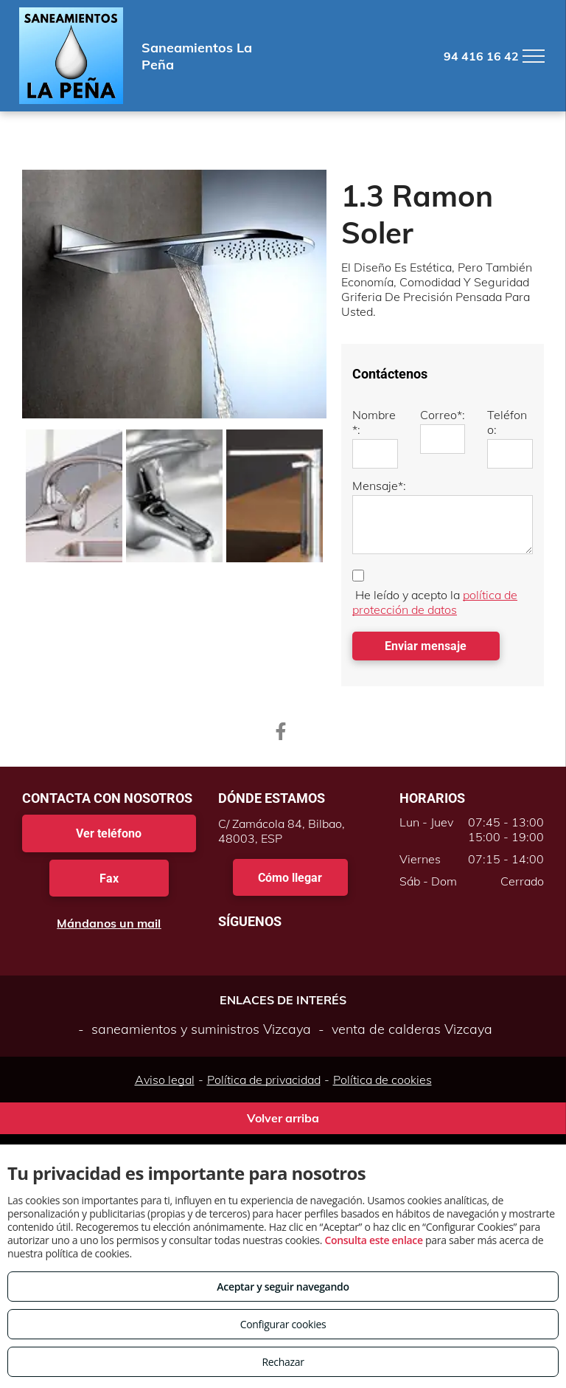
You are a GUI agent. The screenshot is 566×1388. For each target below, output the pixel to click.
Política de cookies (382, 1079)
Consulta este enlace (373, 1240)
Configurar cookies (283, 1324)
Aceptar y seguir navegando (283, 1287)
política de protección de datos (434, 602)
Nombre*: (374, 422)
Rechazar (283, 1362)
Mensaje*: (379, 485)
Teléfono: (507, 422)
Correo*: (442, 414)
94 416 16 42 (481, 56)
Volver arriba (283, 1118)
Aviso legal (165, 1079)
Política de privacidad (264, 1079)
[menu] (533, 56)
